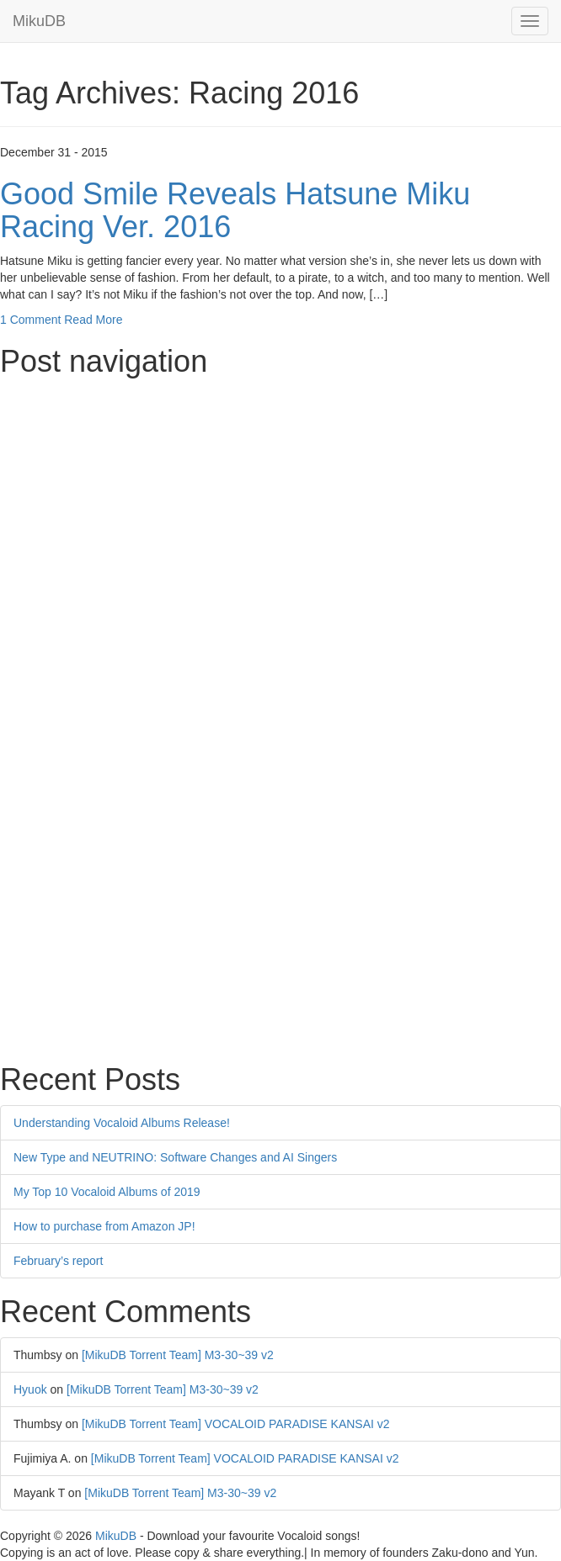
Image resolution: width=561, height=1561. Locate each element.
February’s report (58, 1260)
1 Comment (30, 319)
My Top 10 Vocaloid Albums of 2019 (106, 1192)
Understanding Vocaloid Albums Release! (121, 1123)
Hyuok (30, 1389)
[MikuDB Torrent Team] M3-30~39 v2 (178, 1355)
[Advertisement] (280, 504)
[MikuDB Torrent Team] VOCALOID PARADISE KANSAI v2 (236, 1424)
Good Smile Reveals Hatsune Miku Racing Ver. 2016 (235, 211)
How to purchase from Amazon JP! (104, 1226)
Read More (93, 319)
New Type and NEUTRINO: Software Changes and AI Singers (175, 1157)
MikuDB (39, 21)
